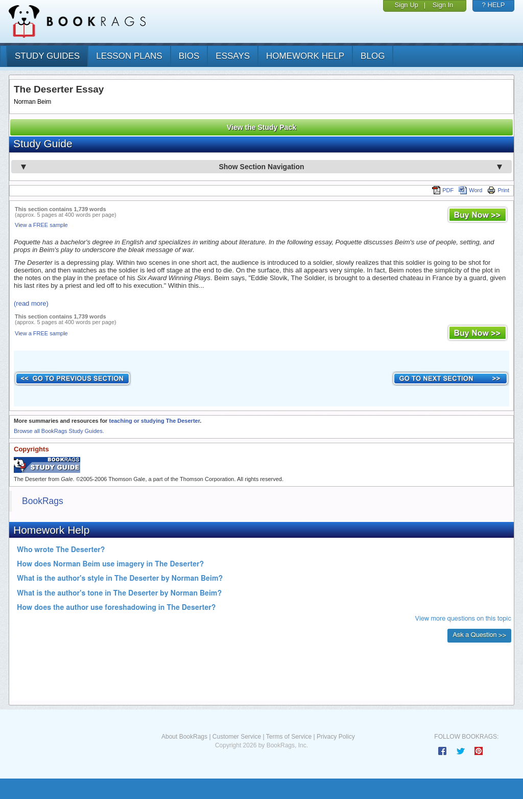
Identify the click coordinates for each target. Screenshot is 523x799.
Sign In (443, 5)
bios (189, 56)
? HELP (493, 5)
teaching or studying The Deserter (154, 421)
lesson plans (129, 56)
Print (498, 190)
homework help (305, 56)
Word (470, 190)
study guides (47, 56)
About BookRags (184, 736)
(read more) (31, 303)
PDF (443, 190)
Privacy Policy (336, 736)
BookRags (42, 501)
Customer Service (236, 736)
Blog (373, 56)
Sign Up (406, 5)
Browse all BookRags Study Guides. (59, 431)
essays (233, 56)
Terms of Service (289, 736)
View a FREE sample (41, 225)
